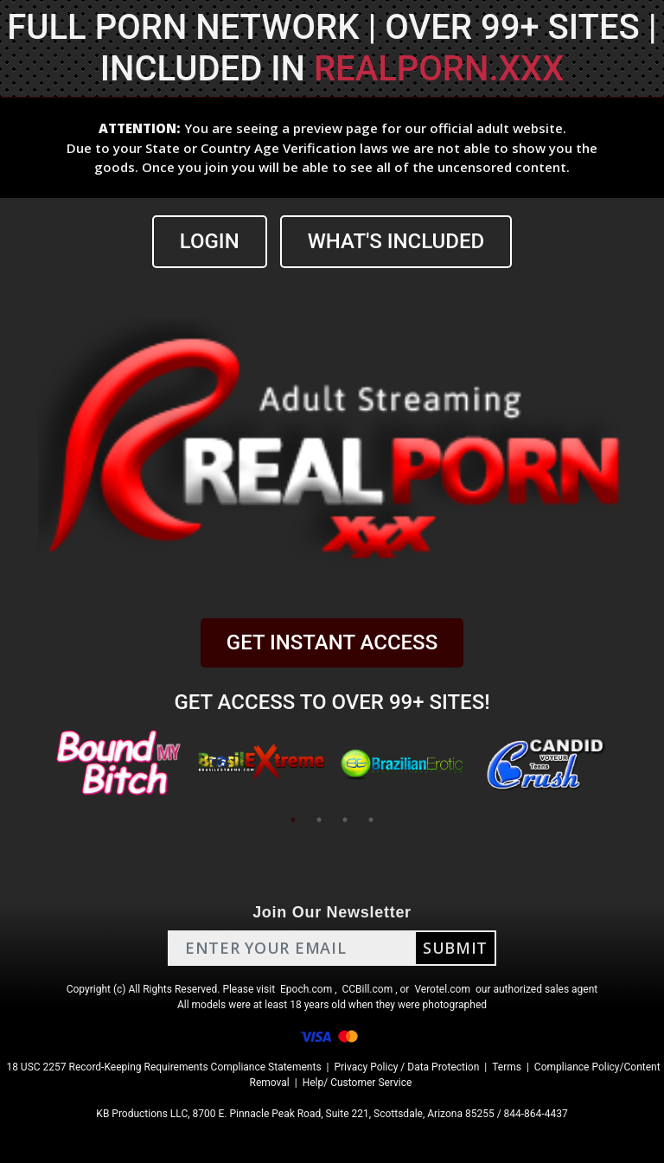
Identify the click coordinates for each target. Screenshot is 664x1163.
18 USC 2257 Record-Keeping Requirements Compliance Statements (163, 1067)
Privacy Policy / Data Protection (406, 1067)
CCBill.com (367, 989)
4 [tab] (371, 819)
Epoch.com (306, 989)
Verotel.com (442, 989)
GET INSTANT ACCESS (332, 642)
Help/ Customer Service (357, 1083)
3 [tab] (345, 819)
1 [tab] (293, 819)
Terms (506, 1067)
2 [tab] (319, 819)
